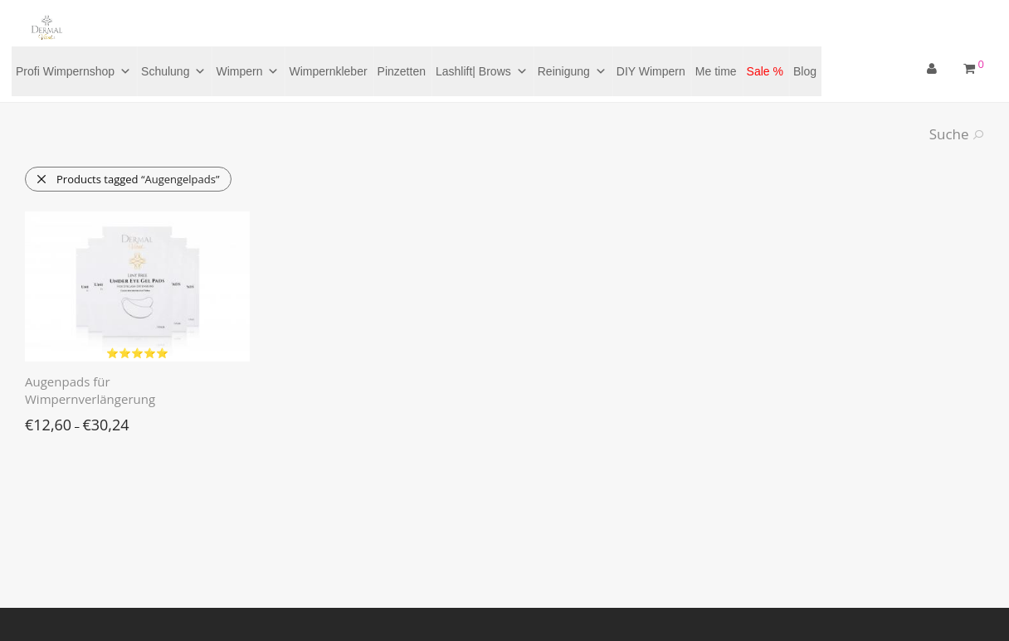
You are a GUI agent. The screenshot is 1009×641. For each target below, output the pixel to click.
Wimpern (247, 71)
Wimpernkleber (328, 71)
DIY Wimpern (651, 71)
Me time (716, 71)
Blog (804, 71)
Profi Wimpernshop (73, 71)
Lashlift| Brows (482, 71)
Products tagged (127, 179)
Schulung (173, 71)
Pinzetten (402, 71)
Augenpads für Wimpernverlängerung (90, 390)
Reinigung (572, 71)
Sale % (765, 71)
